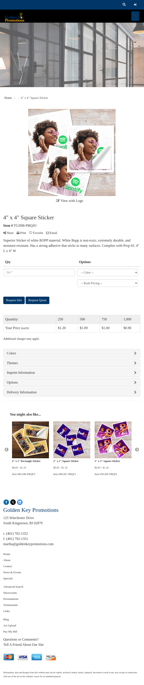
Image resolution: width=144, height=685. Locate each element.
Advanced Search (13, 586)
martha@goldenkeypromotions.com (28, 544)
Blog (6, 619)
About (6, 560)
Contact (7, 566)
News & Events (12, 572)
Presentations (10, 598)
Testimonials (10, 605)
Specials (8, 578)
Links (6, 611)
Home (6, 554)
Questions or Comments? (21, 639)
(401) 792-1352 (17, 533)
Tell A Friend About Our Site (23, 644)
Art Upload (9, 625)
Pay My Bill (10, 631)
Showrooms (10, 592)
